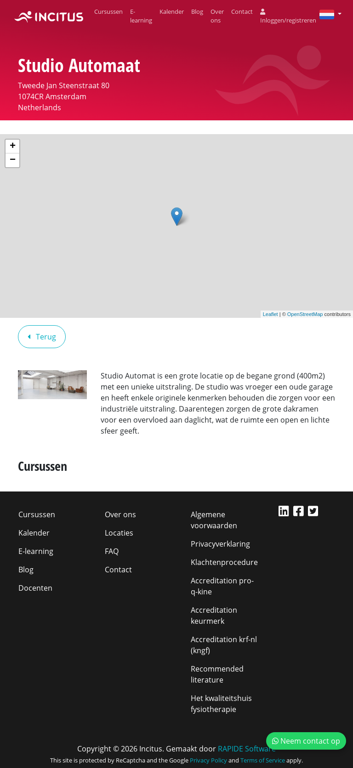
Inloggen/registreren (288, 16)
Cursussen (108, 11)
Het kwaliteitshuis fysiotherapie (221, 703)
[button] (327, 14)
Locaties (119, 533)
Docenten (35, 588)
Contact (242, 11)
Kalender (171, 11)
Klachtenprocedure (224, 562)
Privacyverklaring (220, 544)
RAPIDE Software (247, 749)
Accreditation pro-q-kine (222, 586)
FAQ (112, 551)
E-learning (141, 15)
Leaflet (270, 314)
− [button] (13, 160)
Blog (197, 11)
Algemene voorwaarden (214, 520)
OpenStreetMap (305, 314)
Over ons (217, 15)
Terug (42, 337)
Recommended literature (217, 674)
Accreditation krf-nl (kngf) (224, 644)
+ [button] (13, 146)
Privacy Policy (208, 760)
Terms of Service (262, 760)
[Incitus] (48, 16)
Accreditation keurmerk (214, 615)
